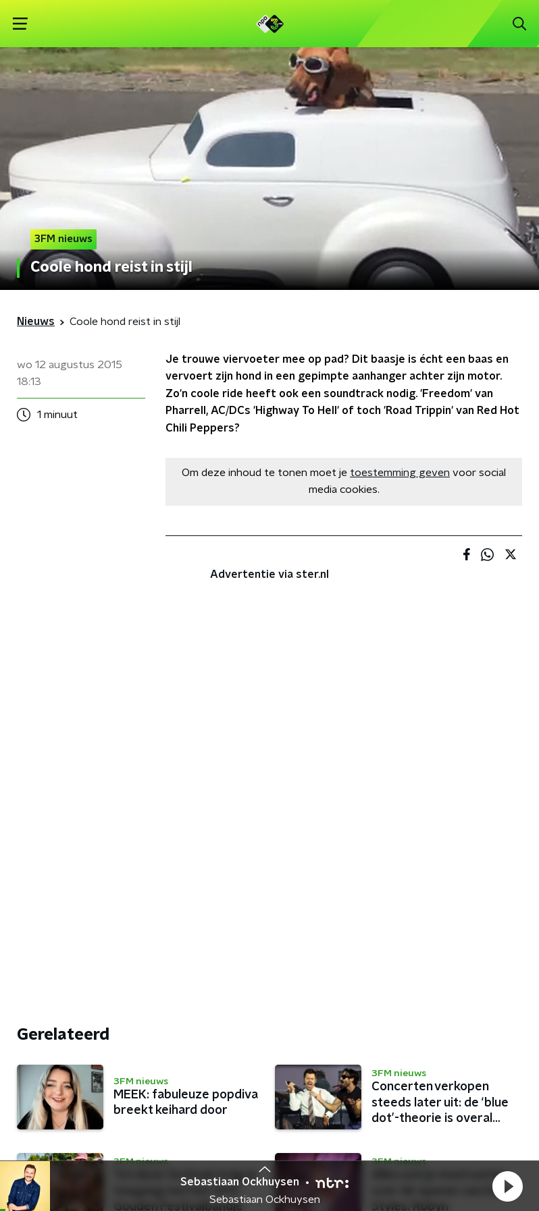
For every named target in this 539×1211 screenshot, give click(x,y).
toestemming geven (400, 472)
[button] (507, 1186)
